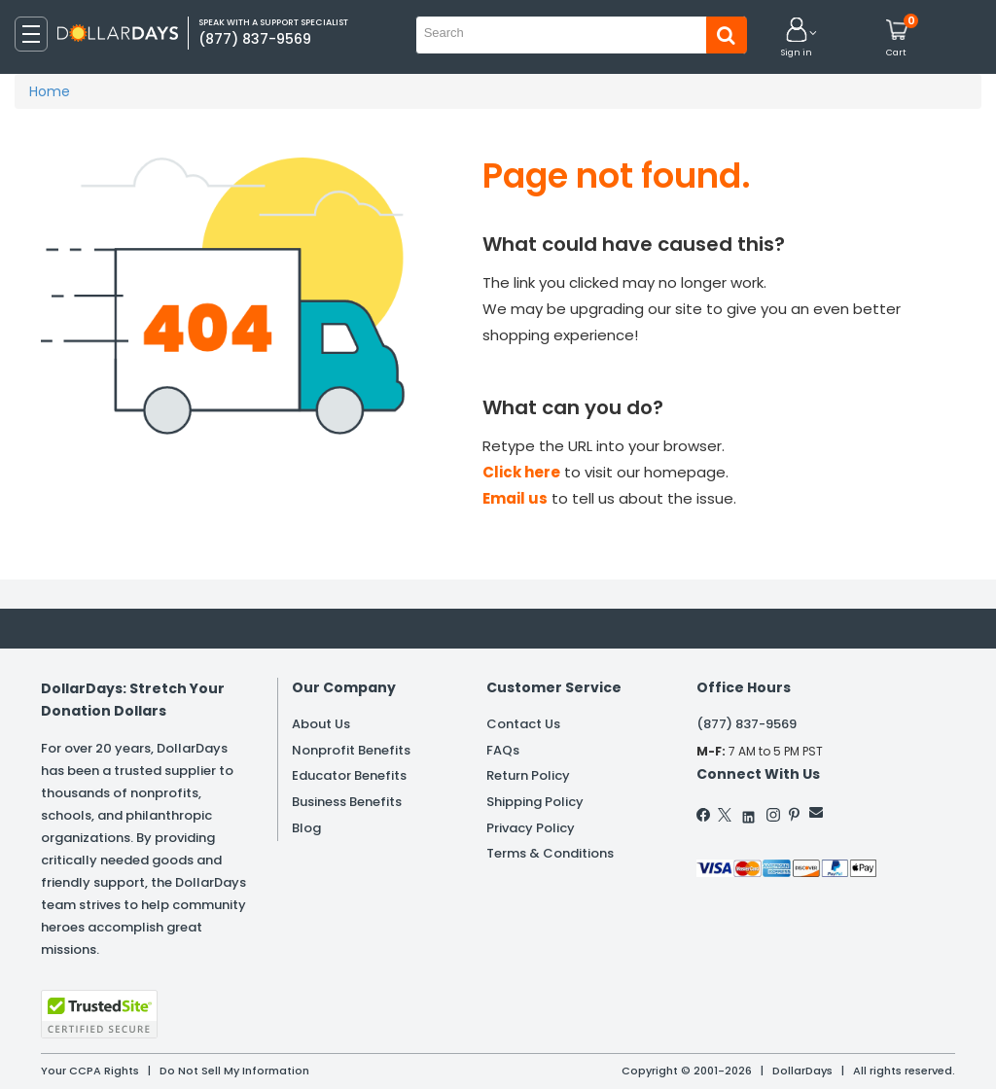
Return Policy (528, 775)
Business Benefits (347, 801)
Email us (515, 498)
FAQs (502, 750)
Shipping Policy (535, 801)
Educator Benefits (349, 775)
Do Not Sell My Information (234, 1070)
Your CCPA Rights (90, 1070)
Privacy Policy (530, 828)
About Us (321, 724)
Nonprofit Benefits (351, 750)
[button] (796, 38)
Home (49, 91)
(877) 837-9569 (746, 724)
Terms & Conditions (550, 853)
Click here (521, 472)
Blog (306, 828)
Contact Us (523, 724)
